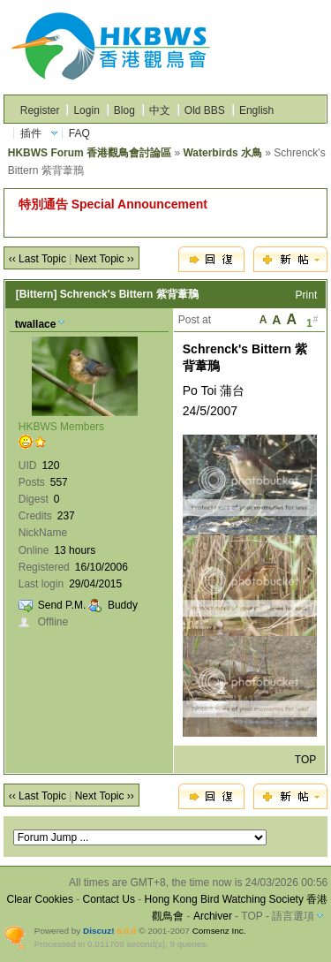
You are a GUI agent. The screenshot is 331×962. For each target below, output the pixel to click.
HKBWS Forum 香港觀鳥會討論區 (89, 153)
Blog (124, 110)
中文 (159, 110)
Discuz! (98, 930)
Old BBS (204, 110)
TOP (305, 760)
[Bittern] (36, 294)
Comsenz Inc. (219, 930)
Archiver (212, 916)
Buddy (123, 605)
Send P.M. (62, 605)
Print (307, 295)
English (256, 110)
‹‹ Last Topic (37, 259)
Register (40, 110)
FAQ (79, 133)
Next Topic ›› (104, 259)
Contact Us (109, 899)
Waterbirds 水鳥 (222, 153)
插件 (30, 133)
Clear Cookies (40, 899)
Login (86, 110)
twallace (35, 324)
